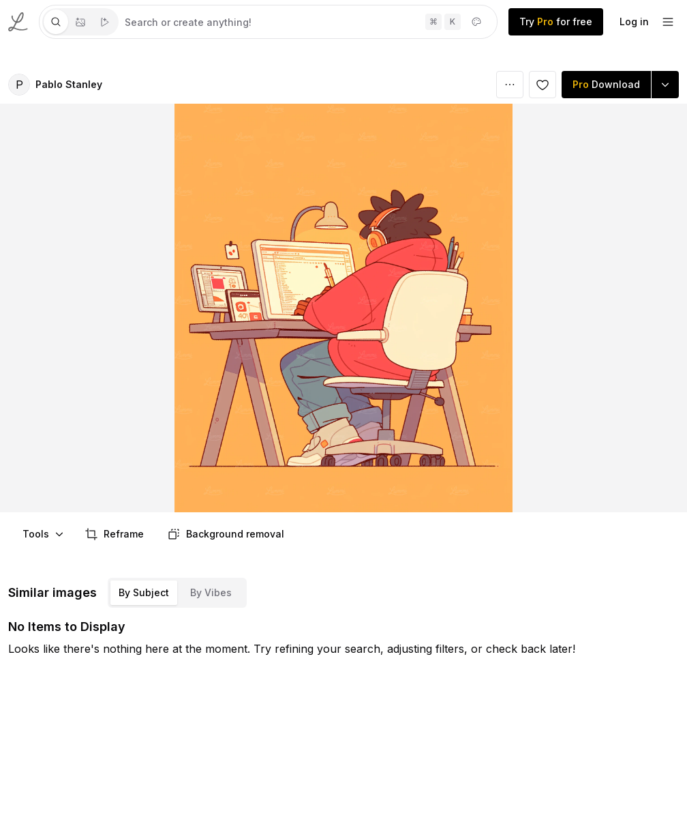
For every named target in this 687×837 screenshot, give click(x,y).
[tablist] (80, 21)
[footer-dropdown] (668, 21)
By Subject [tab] (144, 592)
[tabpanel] (307, 21)
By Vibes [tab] (211, 592)
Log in (634, 21)
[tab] (56, 22)
